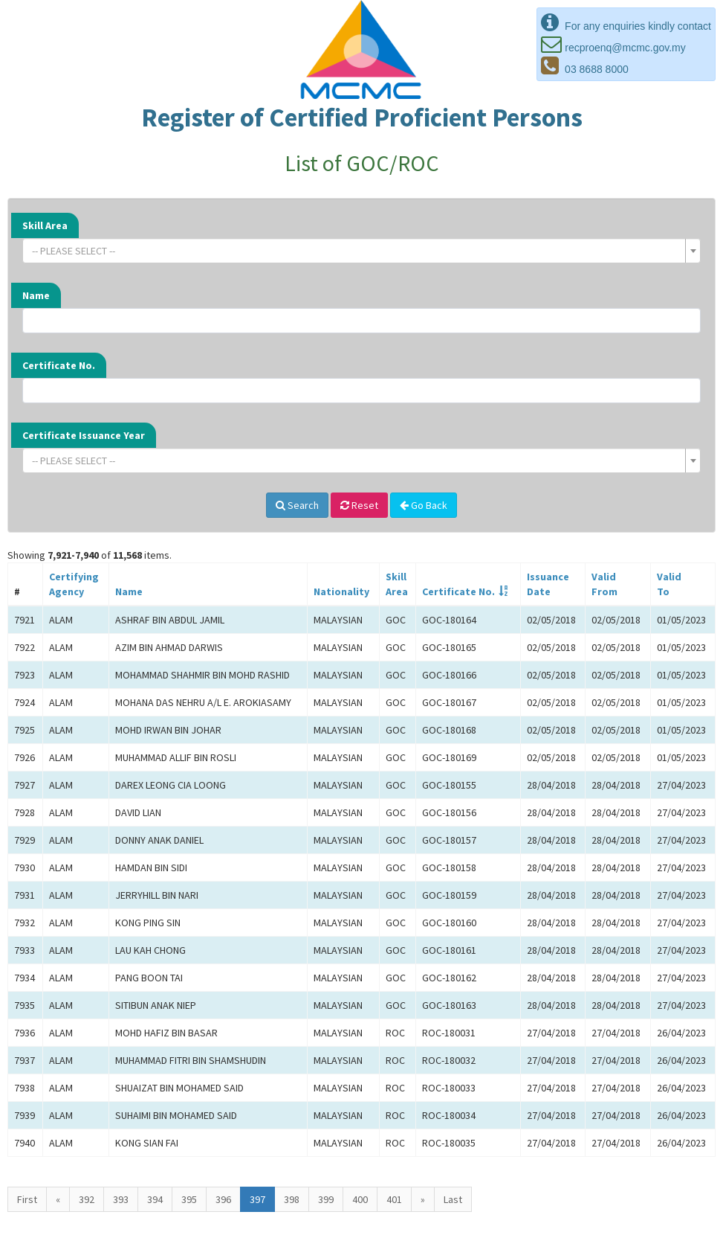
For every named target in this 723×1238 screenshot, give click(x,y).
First (27, 1199)
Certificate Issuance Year (83, 435)
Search (297, 505)
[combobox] (361, 250)
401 (394, 1199)
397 (257, 1199)
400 (360, 1199)
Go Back (423, 505)
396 (223, 1199)
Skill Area (45, 225)
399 (326, 1199)
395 (189, 1199)
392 (86, 1199)
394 (155, 1199)
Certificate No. (58, 365)
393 (121, 1199)
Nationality (341, 591)
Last (453, 1199)
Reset (359, 505)
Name (36, 295)
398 (291, 1199)
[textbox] (357, 250)
